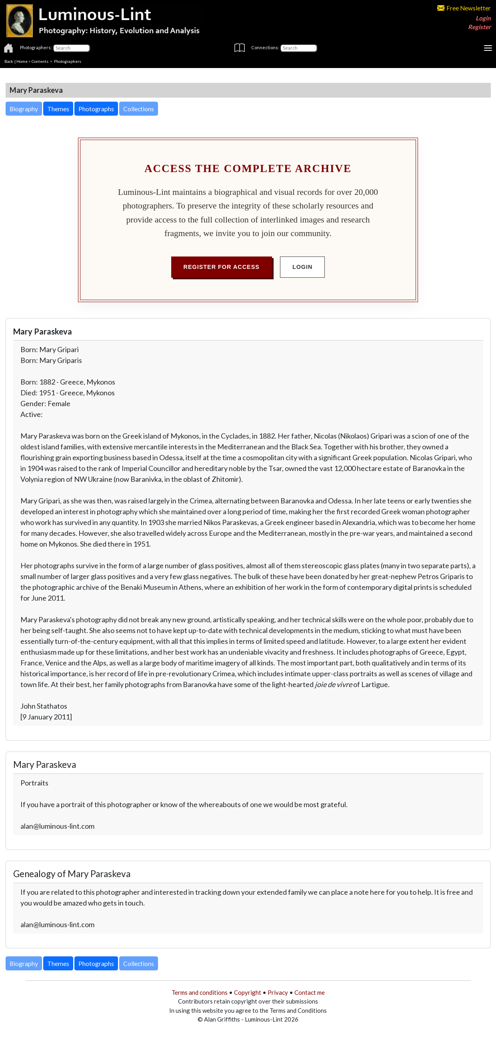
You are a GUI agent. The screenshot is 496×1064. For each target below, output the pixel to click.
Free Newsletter (464, 8)
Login (483, 18)
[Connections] (298, 48)
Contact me (309, 992)
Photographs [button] (96, 108)
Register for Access (222, 267)
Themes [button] (58, 108)
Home (22, 61)
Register (479, 26)
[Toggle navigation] (488, 48)
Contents (40, 61)
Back (8, 61)
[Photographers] (71, 48)
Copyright (247, 992)
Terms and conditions (200, 992)
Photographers (67, 61)
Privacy (278, 992)
